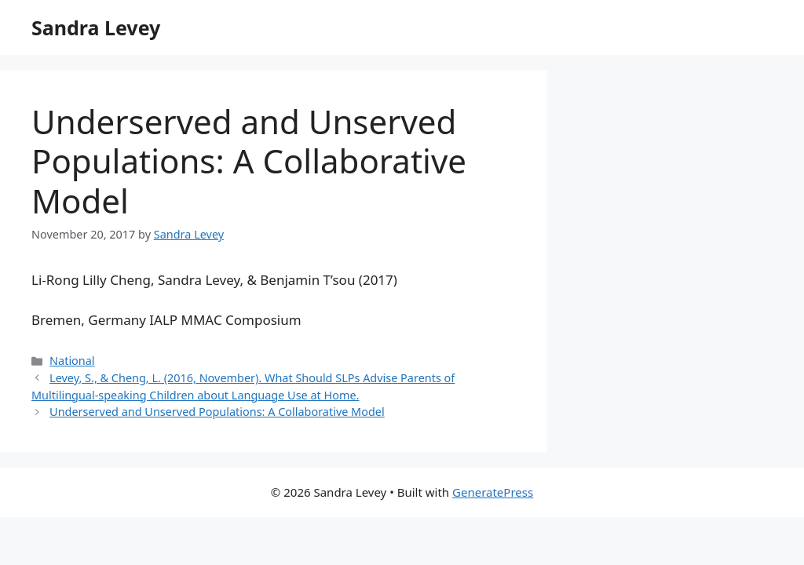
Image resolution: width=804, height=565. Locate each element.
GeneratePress (492, 492)
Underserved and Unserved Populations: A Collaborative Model (217, 411)
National (72, 360)
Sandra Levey (95, 27)
